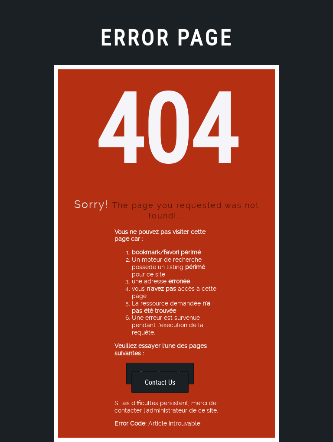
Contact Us (160, 382)
